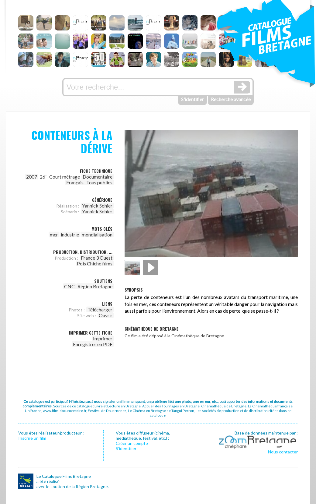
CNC (69, 286)
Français (75, 182)
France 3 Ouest (96, 258)
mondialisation (97, 234)
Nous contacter (283, 451)
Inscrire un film (32, 438)
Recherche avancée (231, 99)
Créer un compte (132, 443)
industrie (70, 234)
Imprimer (102, 338)
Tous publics (99, 182)
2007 (31, 176)
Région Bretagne (94, 286)
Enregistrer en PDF (92, 344)
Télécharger (100, 309)
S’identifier (126, 448)
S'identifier (192, 99)
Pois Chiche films (94, 263)
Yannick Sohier (97, 205)
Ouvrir (105, 315)
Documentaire (97, 176)
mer (54, 234)
